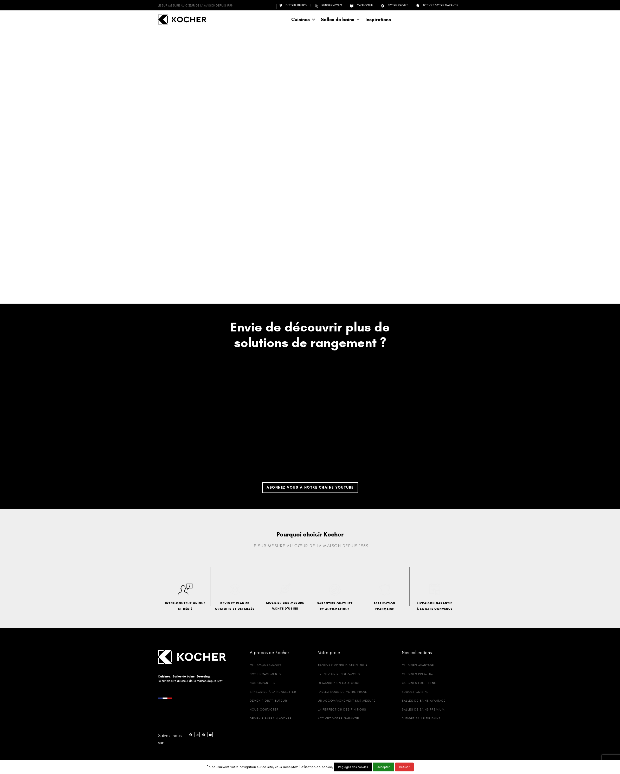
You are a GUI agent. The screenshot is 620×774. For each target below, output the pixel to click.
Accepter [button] (383, 767)
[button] (303, 19)
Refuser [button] (404, 767)
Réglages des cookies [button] (353, 767)
